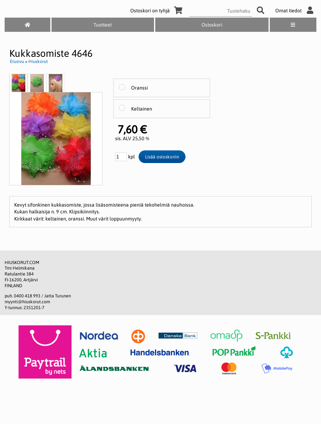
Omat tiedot (295, 10)
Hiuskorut (38, 61)
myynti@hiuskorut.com (27, 301)
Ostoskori (212, 24)
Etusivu (17, 61)
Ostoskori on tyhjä (157, 10)
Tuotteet (103, 24)
